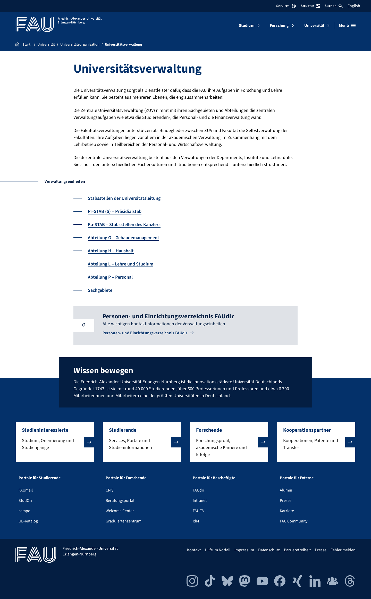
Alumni (286, 490)
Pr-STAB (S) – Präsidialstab (114, 211)
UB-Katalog (28, 521)
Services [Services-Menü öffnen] (286, 6)
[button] (54, 442)
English (354, 6)
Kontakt (194, 550)
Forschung (279, 25)
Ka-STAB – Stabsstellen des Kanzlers (124, 224)
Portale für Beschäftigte (214, 478)
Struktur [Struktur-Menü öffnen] (310, 6)
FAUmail (26, 490)
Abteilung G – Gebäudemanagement (123, 238)
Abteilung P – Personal (110, 277)
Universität (314, 25)
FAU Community (293, 521)
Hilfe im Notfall (217, 550)
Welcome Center (120, 511)
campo (24, 511)
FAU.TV (198, 511)
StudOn (25, 500)
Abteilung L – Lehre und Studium (120, 264)
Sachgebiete (100, 290)
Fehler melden (343, 550)
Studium (247, 25)
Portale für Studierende (40, 478)
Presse (285, 500)
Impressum (244, 550)
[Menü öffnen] (347, 25)
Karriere (287, 511)
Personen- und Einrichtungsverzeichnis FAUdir (145, 333)
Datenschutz (269, 550)
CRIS (110, 490)
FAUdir (198, 490)
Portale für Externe (297, 478)
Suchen (334, 6)
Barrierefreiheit (297, 550)
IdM (196, 521)
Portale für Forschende (126, 478)
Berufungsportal (120, 500)
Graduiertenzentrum (123, 521)
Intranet (200, 500)
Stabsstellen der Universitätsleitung (124, 198)
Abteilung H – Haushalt (111, 251)
